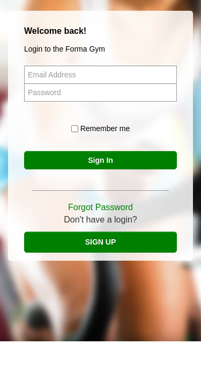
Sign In (100, 160)
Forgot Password (100, 207)
